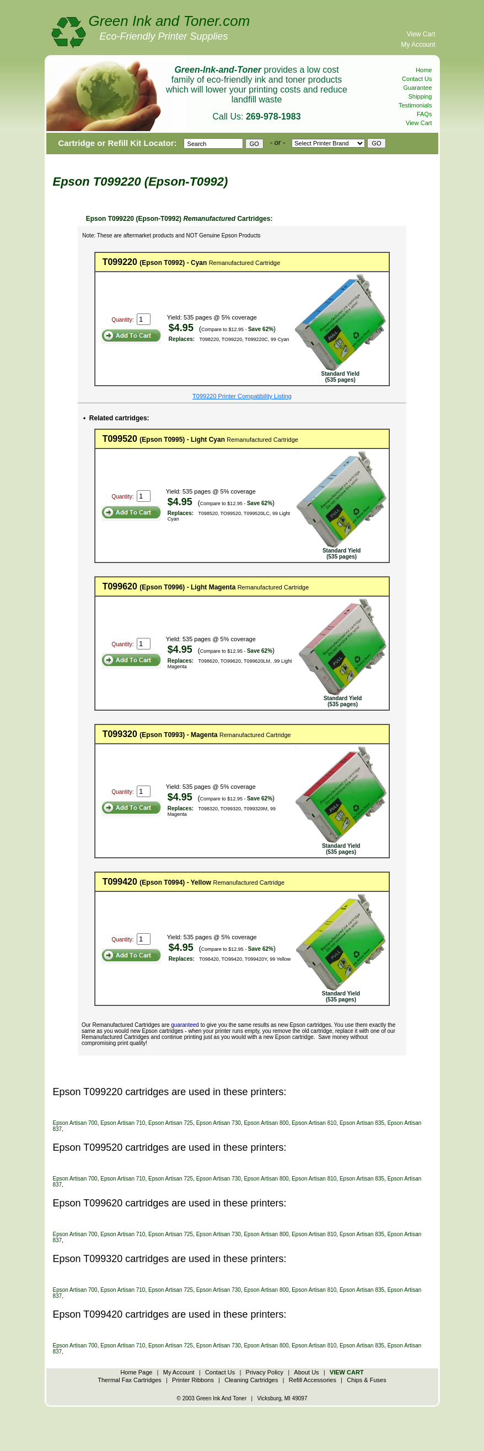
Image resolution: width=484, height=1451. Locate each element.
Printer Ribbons (193, 1380)
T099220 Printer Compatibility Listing (242, 396)
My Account (418, 44)
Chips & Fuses (366, 1380)
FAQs (424, 114)
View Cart (421, 34)
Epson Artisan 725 (170, 1123)
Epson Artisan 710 (122, 1123)
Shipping (420, 96)
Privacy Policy (264, 1372)
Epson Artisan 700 (75, 1123)
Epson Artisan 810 (314, 1123)
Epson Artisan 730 (218, 1123)
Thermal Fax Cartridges (130, 1380)
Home (424, 70)
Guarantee (418, 87)
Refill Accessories (312, 1380)
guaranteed (185, 1025)
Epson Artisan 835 (362, 1123)
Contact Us (417, 78)
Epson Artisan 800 (266, 1123)
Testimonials (415, 105)
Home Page (136, 1372)
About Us (306, 1372)
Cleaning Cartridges (251, 1380)
